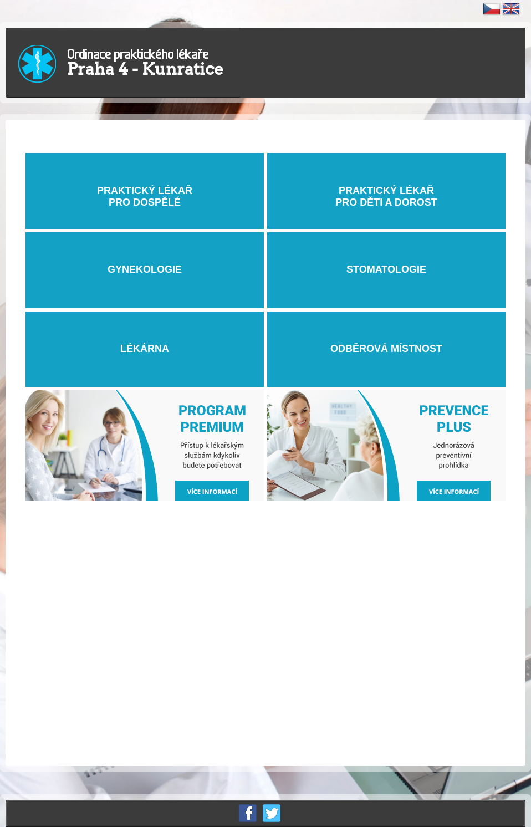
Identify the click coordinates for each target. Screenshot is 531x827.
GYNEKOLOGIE (145, 269)
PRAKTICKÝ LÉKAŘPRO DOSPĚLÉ (144, 190)
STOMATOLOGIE (386, 269)
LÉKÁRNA (144, 348)
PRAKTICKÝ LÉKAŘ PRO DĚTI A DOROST (386, 190)
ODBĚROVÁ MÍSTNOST (386, 348)
